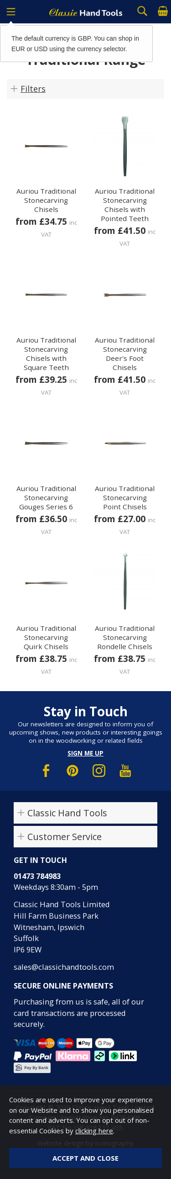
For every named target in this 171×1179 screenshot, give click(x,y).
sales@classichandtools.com (64, 967)
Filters (33, 88)
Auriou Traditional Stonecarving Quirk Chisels (46, 637)
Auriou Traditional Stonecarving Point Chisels (125, 497)
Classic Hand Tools (67, 813)
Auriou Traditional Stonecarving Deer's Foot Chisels (125, 353)
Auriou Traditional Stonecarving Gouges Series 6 (46, 497)
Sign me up (85, 753)
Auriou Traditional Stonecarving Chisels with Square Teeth (46, 353)
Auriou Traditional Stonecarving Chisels (46, 200)
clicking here (94, 1130)
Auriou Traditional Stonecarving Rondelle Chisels (125, 637)
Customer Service (64, 836)
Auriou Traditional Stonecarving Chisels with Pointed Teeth (125, 204)
